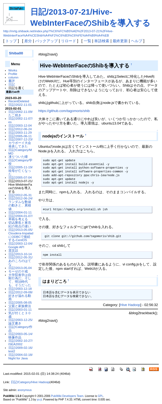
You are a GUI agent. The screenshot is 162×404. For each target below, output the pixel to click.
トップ (11, 41)
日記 (11, 84)
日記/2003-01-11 (20, 309)
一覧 (87, 41)
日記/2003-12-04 (20, 125)
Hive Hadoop (130, 305)
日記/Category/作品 (20, 328)
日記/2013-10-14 (20, 254)
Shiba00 (16, 53)
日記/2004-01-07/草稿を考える (20, 217)
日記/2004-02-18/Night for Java (20, 356)
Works (12, 70)
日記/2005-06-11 (20, 136)
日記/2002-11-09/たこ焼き (20, 113)
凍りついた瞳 (18, 156)
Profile (12, 73)
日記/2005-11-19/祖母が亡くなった (20, 170)
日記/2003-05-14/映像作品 (20, 335)
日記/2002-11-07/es (20, 120)
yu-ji (39, 399)
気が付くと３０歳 (19, 314)
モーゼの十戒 (18, 271)
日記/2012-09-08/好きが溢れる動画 (20, 295)
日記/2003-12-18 (20, 288)
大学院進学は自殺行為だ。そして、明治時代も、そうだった (19, 280)
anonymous (25, 390)
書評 (11, 81)
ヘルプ (136, 41)
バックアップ (46, 41)
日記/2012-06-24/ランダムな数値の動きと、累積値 (20, 203)
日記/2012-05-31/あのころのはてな (20, 260)
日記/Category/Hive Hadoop (30, 382)
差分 (28, 41)
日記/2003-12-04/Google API (20, 245)
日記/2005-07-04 (20, 177)
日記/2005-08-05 (20, 302)
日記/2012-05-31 (20, 195)
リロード (68, 41)
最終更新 (120, 41)
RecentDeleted (18, 101)
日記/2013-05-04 (20, 268)
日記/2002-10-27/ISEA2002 (20, 342)
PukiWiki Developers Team (67, 396)
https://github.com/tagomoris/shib (64, 111)
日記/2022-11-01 (20, 104)
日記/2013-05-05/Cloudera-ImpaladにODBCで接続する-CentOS (20, 235)
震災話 (13, 250)
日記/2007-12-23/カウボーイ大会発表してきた (20, 142)
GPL (100, 396)
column (13, 77)
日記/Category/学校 (20, 161)
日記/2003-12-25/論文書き (20, 321)
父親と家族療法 (19, 306)
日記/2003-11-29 (20, 132)
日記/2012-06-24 (20, 129)
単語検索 (101, 41)
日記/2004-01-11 (20, 212)
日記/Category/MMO (20, 151)
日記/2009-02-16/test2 (20, 349)
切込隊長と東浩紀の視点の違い (19, 224)
